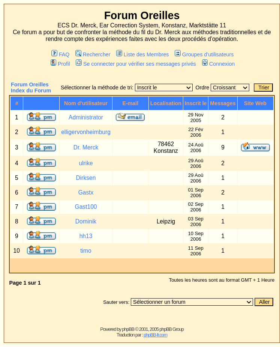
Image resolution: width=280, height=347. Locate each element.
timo (85, 250)
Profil (60, 64)
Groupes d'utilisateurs (204, 54)
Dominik (85, 221)
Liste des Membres (142, 54)
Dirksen (86, 178)
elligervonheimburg (86, 132)
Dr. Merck (86, 147)
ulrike (86, 163)
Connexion (218, 64)
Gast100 (86, 207)
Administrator (86, 117)
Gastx (86, 192)
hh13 (86, 236)
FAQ (60, 54)
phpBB (128, 329)
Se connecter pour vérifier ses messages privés (136, 64)
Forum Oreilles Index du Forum (31, 87)
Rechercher (92, 54)
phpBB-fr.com (155, 335)
